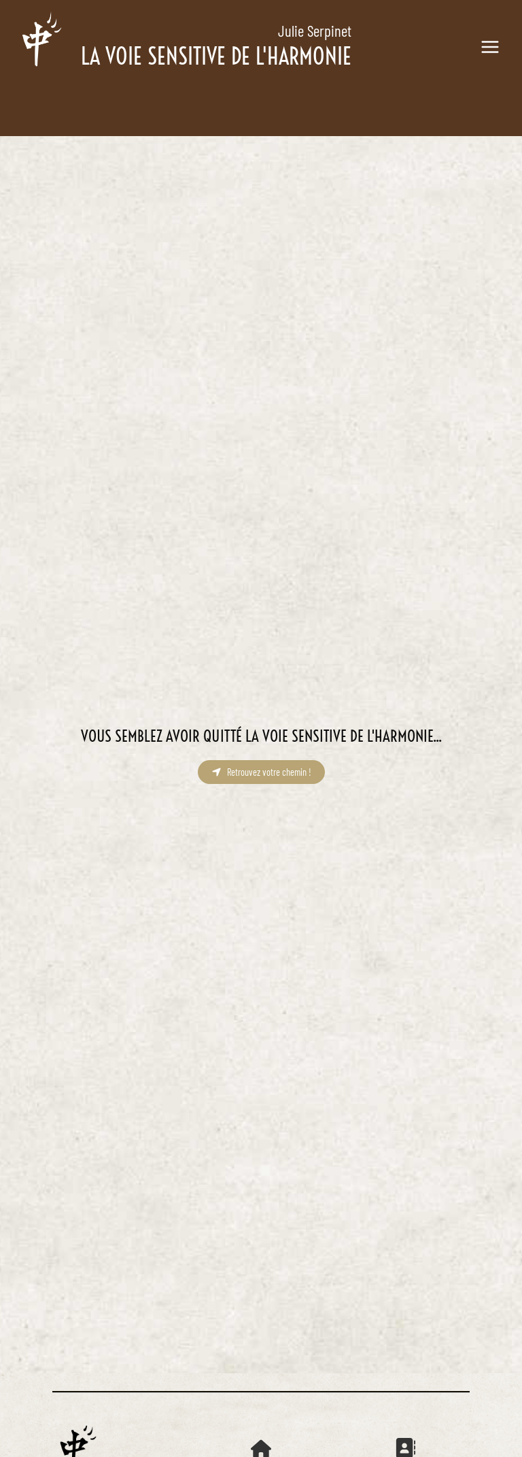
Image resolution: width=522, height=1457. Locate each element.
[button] (261, 772)
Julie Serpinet (314, 30)
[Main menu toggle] (489, 47)
